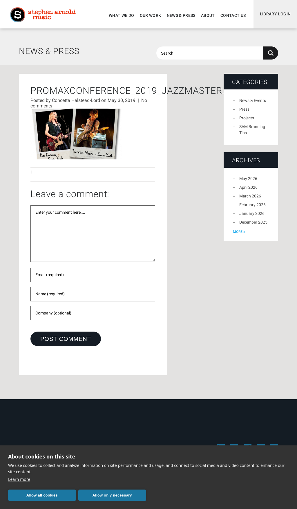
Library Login (274, 15)
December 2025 (253, 224)
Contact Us (232, 15)
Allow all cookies (35, 495)
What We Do (120, 15)
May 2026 (248, 181)
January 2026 (252, 216)
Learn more (19, 479)
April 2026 (248, 190)
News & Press (179, 15)
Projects (246, 120)
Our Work (149, 15)
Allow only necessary (93, 495)
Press (244, 111)
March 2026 (250, 198)
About (206, 15)
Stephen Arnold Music (44, 16)
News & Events (252, 103)
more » (239, 234)
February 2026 (252, 207)
